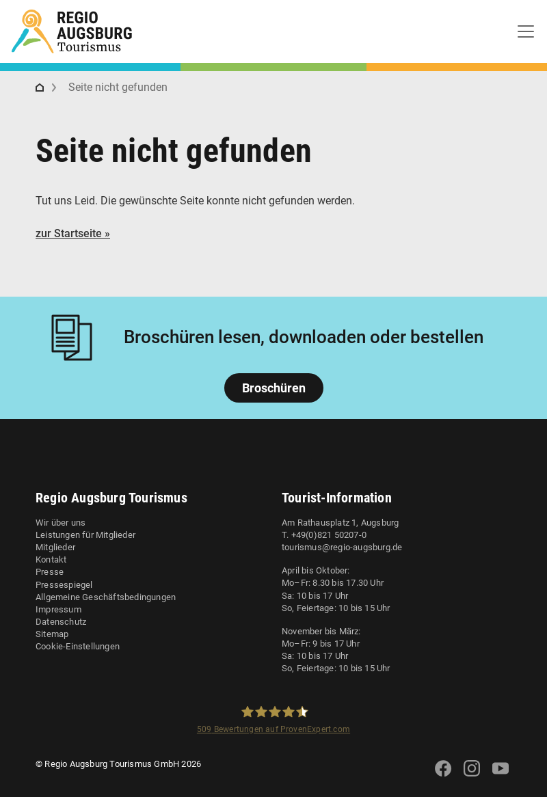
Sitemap (52, 634)
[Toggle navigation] (526, 31)
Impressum (58, 609)
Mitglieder (55, 547)
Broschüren (274, 388)
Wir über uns (60, 522)
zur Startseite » (73, 233)
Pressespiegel (64, 585)
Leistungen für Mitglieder (85, 535)
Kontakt (51, 559)
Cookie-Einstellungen (78, 646)
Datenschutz (61, 622)
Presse (50, 572)
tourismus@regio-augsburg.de (342, 547)
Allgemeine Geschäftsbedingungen (106, 597)
